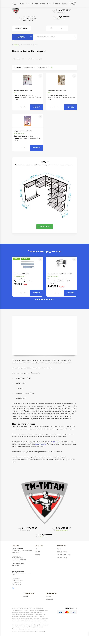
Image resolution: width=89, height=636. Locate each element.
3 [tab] (39, 299)
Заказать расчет (44, 226)
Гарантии (42, 3)
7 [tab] (46, 299)
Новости (25, 596)
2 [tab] (37, 299)
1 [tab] (36, 299)
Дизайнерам (56, 3)
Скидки (31, 59)
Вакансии (37, 551)
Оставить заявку (21, 28)
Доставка (35, 3)
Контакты (64, 3)
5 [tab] (42, 299)
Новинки (15, 59)
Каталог (16, 44)
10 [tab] (51, 299)
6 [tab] (44, 299)
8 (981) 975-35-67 (63, 10)
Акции (49, 3)
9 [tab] (49, 299)
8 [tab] (47, 299)
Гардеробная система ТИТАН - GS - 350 (60, 273)
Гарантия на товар (62, 557)
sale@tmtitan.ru (63, 16)
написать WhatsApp (62, 530)
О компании (15, 3)
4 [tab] (41, 299)
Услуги (22, 3)
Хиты (24, 59)
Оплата (28, 3)
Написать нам (61, 19)
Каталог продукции (24, 37)
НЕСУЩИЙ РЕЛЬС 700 (21, 273)
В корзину (36, 107)
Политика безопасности (63, 554)
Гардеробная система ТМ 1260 (23, 131)
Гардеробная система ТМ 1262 (57, 90)
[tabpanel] (28, 277)
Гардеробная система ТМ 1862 (23, 90)
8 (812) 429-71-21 (54, 441)
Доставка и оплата (62, 551)
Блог (36, 548)
